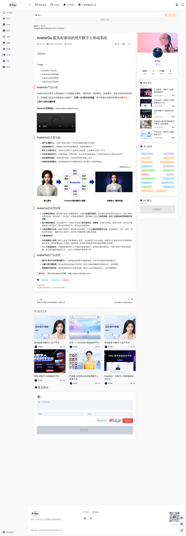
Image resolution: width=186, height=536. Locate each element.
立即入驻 (170, 15)
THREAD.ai (147, 191)
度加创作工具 (148, 170)
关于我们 (85, 512)
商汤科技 (147, 162)
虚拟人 (146, 158)
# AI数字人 (55, 280)
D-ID (170, 174)
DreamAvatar (148, 179)
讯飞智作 (168, 166)
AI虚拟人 (168, 158)
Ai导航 (68, 44)
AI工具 (43, 26)
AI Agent (146, 187)
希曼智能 (147, 183)
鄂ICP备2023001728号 (55, 530)
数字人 (168, 154)
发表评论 (127, 421)
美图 (145, 174)
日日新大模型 (166, 162)
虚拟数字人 (167, 183)
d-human (161, 191)
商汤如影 (168, 170)
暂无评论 (43, 387)
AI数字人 (123, 97)
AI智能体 (168, 187)
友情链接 (95, 512)
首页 (37, 26)
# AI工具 (45, 280)
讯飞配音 (147, 166)
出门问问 (168, 179)
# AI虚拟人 (65, 280)
